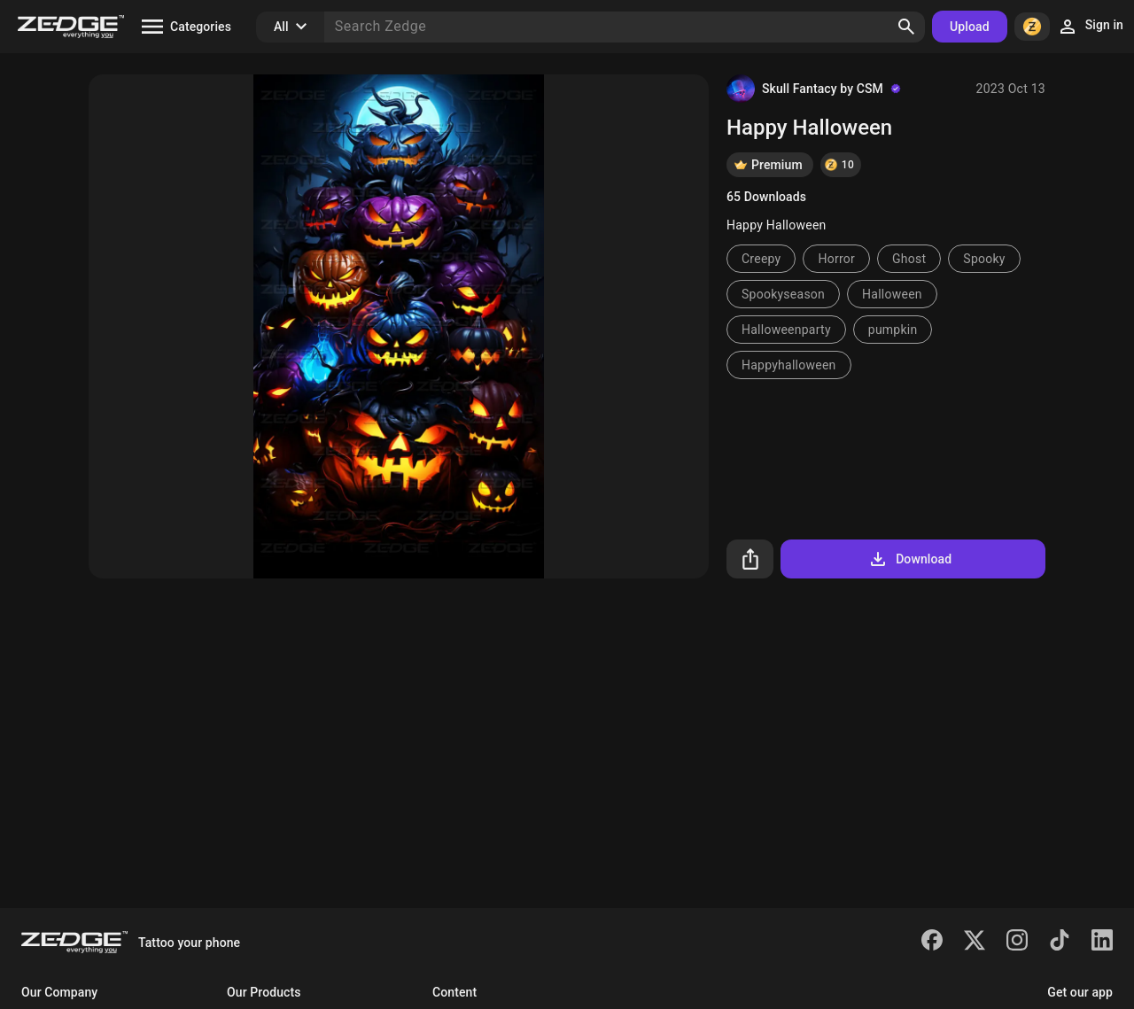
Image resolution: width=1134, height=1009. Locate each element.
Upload (970, 26)
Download (909, 559)
